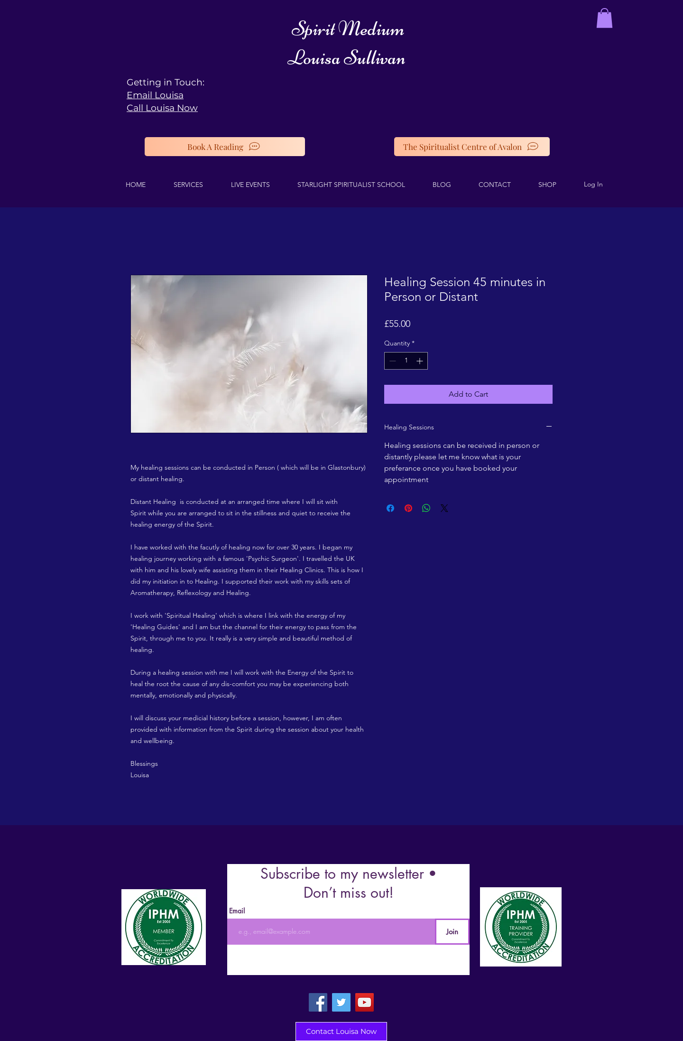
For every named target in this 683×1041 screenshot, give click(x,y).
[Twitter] (341, 1002)
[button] (604, 18)
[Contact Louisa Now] (341, 1031)
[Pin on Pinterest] (408, 508)
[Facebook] (318, 1002)
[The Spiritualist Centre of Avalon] (472, 146)
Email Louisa (155, 95)
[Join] (452, 932)
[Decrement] (391, 361)
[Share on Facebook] (390, 508)
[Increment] (420, 361)
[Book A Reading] (225, 146)
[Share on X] (444, 508)
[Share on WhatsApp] (426, 508)
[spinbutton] (406, 361)
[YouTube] (364, 1002)
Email (237, 911)
